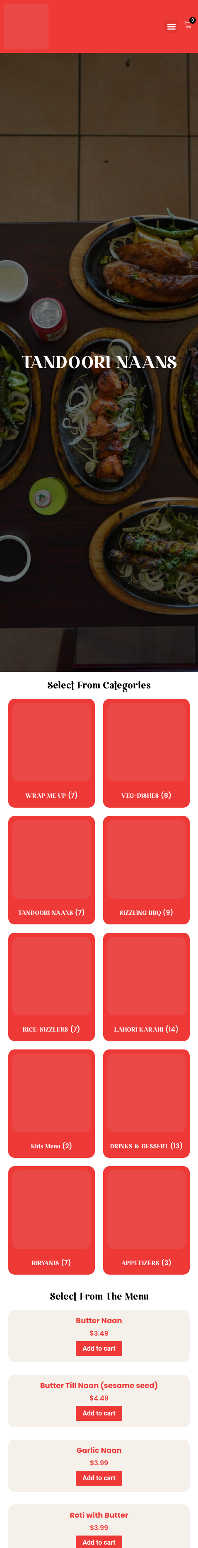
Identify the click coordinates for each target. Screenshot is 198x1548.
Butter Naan (99, 1320)
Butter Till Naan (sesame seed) (99, 1385)
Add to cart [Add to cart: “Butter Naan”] (99, 1348)
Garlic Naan (98, 1450)
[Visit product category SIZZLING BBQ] (146, 870)
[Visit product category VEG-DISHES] (146, 753)
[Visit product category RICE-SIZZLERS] (51, 987)
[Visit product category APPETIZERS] (146, 1220)
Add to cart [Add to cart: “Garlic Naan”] (99, 1478)
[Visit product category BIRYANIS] (51, 1220)
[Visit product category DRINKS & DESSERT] (146, 1104)
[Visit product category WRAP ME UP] (51, 753)
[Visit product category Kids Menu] (51, 1104)
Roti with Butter (99, 1515)
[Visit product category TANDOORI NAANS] (51, 870)
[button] (171, 26)
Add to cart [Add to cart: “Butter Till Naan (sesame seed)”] (99, 1413)
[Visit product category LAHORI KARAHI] (146, 987)
